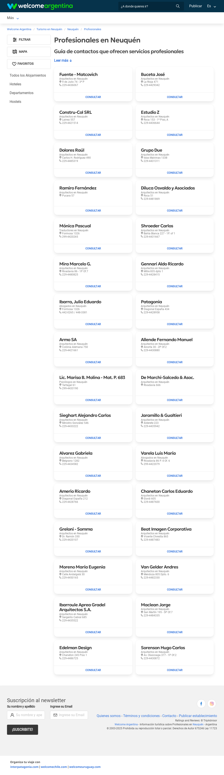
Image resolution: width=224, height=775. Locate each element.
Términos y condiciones (140, 717)
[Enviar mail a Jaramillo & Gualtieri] (175, 439)
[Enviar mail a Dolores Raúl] (93, 173)
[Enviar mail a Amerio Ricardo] (93, 514)
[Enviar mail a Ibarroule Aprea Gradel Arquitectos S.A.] (93, 633)
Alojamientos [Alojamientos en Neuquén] (39, 18)
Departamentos (22, 94)
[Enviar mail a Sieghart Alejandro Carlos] (93, 439)
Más (144, 18)
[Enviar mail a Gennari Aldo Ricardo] (175, 287)
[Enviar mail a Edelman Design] (93, 671)
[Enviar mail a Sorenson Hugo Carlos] (175, 671)
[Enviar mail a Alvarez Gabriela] (93, 476)
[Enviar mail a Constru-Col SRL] (93, 135)
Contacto (169, 717)
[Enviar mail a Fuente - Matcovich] (93, 97)
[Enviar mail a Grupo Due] (175, 173)
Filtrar (21, 40)
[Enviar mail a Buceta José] (175, 97)
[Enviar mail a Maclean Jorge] (175, 633)
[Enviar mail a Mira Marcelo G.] (93, 287)
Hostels (16, 102)
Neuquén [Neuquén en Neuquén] (14, 18)
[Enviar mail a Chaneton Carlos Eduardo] (175, 514)
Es (209, 6)
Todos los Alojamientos (28, 76)
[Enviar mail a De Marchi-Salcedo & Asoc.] (175, 401)
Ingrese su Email (62, 707)
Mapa (20, 52)
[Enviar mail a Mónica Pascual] (93, 249)
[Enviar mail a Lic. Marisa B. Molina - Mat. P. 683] (93, 401)
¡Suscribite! (22, 730)
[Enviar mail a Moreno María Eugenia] (93, 590)
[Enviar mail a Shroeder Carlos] (175, 249)
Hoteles (16, 85)
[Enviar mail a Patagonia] (175, 325)
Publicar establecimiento (197, 717)
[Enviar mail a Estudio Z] (175, 135)
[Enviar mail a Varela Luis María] (175, 476)
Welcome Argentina (127, 725)
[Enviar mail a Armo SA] (93, 363)
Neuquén (198, 725)
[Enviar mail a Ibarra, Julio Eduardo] (93, 325)
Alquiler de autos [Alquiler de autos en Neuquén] (76, 18)
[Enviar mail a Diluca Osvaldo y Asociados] (175, 211)
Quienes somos (107, 717)
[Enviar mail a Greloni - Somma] (93, 552)
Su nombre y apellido (22, 707)
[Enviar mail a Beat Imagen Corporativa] (175, 552)
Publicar (195, 6)
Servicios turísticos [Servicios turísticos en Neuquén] (112, 18)
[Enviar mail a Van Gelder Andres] (175, 590)
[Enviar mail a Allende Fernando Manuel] (175, 363)
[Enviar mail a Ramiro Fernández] (93, 211)
